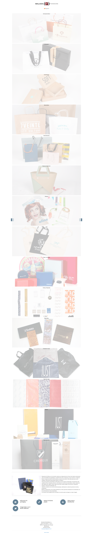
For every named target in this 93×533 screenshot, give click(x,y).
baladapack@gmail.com (46, 528)
